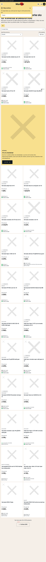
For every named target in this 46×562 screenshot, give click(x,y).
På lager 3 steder (6, 102)
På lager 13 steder (28, 102)
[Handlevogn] (44, 4)
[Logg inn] (41, 4)
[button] (23, 29)
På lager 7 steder (28, 444)
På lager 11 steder (28, 197)
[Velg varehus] (38, 4)
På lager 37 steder (28, 231)
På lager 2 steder (28, 372)
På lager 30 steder (28, 68)
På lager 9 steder (6, 197)
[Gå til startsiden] (20, 4)
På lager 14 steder (6, 68)
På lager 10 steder (28, 337)
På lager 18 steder (28, 408)
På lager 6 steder (6, 265)
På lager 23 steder (6, 231)
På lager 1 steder (28, 301)
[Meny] (2, 4)
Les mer (7, 162)
